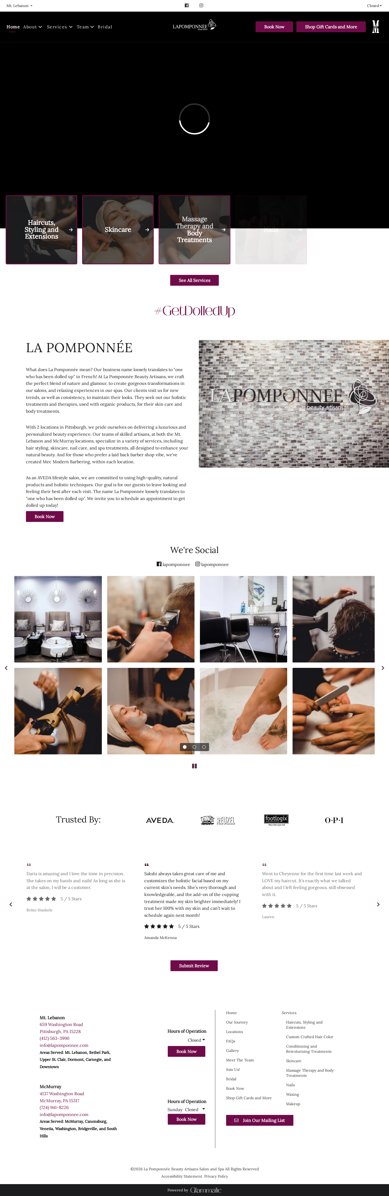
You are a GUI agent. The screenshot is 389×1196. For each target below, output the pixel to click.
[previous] (6, 667)
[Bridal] (105, 27)
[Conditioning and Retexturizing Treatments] (308, 1049)
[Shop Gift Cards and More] (331, 27)
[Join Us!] (233, 1069)
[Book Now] (274, 27)
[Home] (14, 27)
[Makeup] (293, 1103)
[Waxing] (292, 1094)
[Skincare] (293, 1060)
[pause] (194, 766)
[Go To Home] (194, 27)
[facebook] (187, 5)
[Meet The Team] (240, 1060)
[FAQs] (230, 1041)
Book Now (274, 26)
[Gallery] (232, 1050)
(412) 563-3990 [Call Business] (54, 1038)
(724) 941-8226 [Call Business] (54, 1107)
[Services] (57, 27)
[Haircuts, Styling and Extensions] (304, 1025)
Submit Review (194, 965)
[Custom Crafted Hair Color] (309, 1036)
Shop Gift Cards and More (331, 26)
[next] (383, 667)
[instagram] (201, 5)
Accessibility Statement (181, 1176)
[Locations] (234, 1031)
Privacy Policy (216, 1176)
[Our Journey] (237, 1022)
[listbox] (19, 6)
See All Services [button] (194, 280)
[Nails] (290, 1084)
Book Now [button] (186, 1051)
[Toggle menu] (70, 27)
